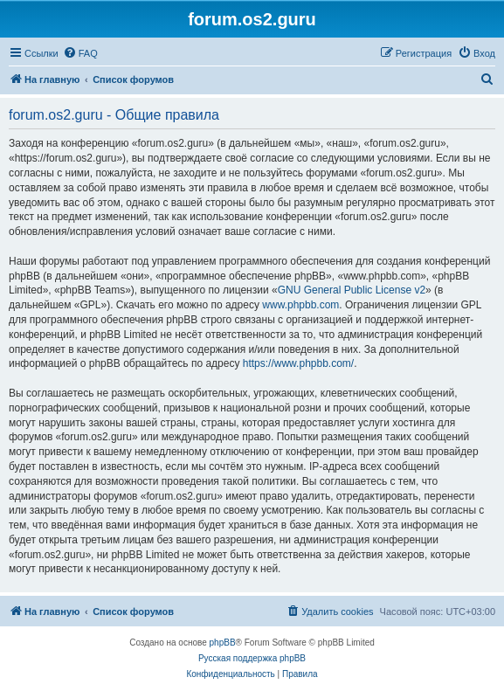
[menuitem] (80, 53)
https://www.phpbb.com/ (298, 363)
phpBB (223, 642)
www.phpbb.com (300, 305)
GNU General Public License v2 (351, 290)
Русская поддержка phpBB (252, 658)
